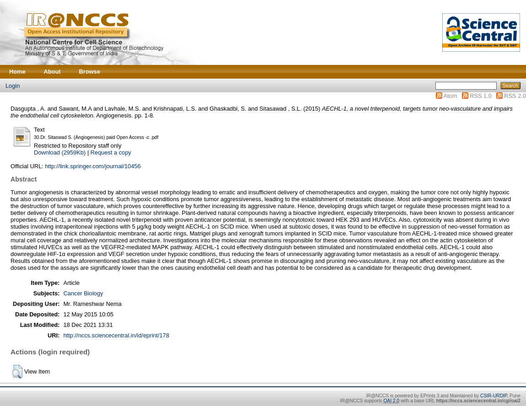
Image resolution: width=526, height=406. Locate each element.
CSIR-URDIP (493, 395)
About (52, 71)
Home (17, 71)
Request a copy (111, 152)
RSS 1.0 (481, 95)
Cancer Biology (83, 293)
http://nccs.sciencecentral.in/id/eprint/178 (116, 335)
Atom (450, 95)
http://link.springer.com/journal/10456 (93, 166)
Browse (89, 71)
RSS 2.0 (515, 95)
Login (12, 85)
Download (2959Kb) (60, 152)
